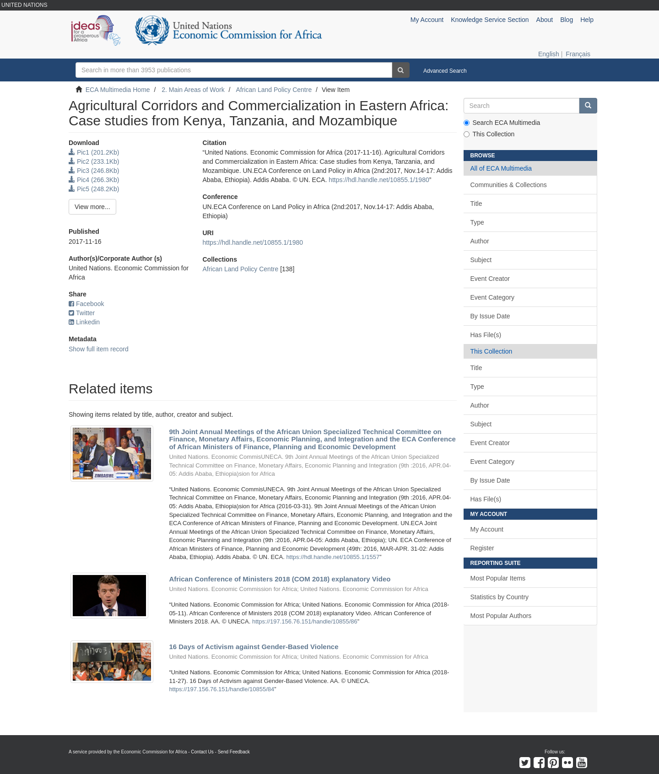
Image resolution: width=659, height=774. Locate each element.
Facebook (86, 303)
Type (477, 222)
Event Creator (490, 278)
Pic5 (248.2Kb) (94, 189)
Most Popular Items (498, 578)
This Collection (489, 134)
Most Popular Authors (501, 615)
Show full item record (99, 349)
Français (578, 54)
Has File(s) (486, 335)
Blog (566, 19)
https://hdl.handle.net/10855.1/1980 (379, 179)
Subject (481, 259)
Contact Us (202, 751)
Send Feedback (234, 751)
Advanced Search (445, 71)
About (544, 19)
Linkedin (84, 322)
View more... (92, 206)
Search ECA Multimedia (502, 122)
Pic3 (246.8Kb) (94, 170)
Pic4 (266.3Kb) (94, 179)
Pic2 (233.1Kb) (94, 161)
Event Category (492, 297)
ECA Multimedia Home (118, 89)
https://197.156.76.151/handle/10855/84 (221, 689)
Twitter (82, 313)
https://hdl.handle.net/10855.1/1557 (332, 557)
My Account (486, 529)
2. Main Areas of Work (193, 89)
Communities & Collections (508, 184)
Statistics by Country (499, 597)
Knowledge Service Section (490, 19)
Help (587, 19)
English (548, 54)
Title (476, 203)
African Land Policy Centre (274, 89)
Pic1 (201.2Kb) (94, 152)
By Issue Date (490, 316)
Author (479, 241)
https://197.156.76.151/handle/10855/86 (304, 621)
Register (482, 548)
